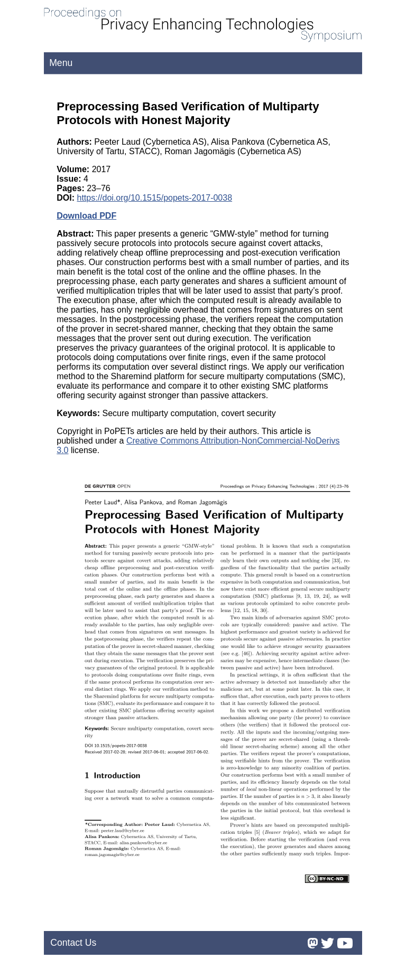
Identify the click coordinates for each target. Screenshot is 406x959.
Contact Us (73, 942)
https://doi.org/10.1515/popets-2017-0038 (155, 197)
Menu (60, 63)
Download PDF (86, 215)
